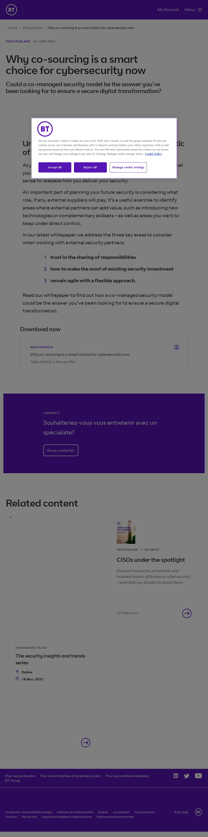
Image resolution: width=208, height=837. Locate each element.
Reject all (90, 167)
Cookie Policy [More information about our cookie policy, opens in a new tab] (153, 154)
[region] (104, 148)
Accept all (55, 167)
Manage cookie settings (128, 167)
